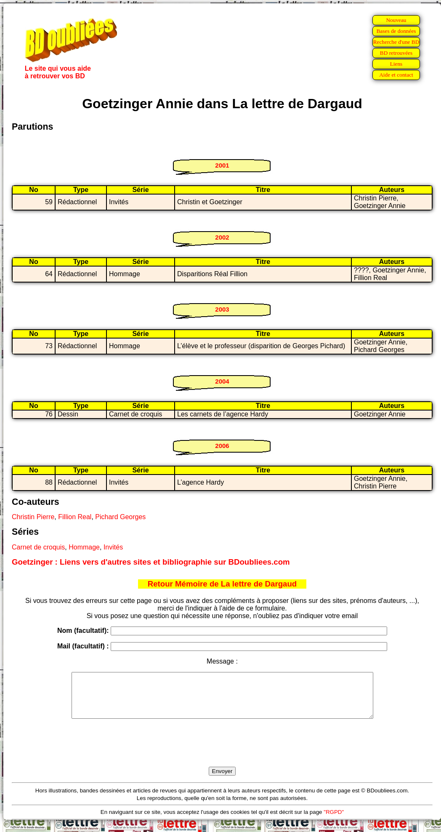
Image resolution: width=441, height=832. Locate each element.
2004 (222, 381)
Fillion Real (74, 516)
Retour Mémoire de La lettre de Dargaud (222, 583)
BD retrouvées (396, 53)
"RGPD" (334, 821)
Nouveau (396, 20)
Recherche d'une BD (396, 42)
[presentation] (222, 752)
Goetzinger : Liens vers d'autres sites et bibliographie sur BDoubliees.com (151, 561)
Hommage (84, 547)
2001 (222, 165)
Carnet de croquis (38, 547)
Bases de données (396, 31)
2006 (222, 445)
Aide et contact (396, 75)
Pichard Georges (120, 516)
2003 (222, 309)
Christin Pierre (33, 516)
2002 (222, 237)
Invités (113, 547)
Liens (396, 64)
